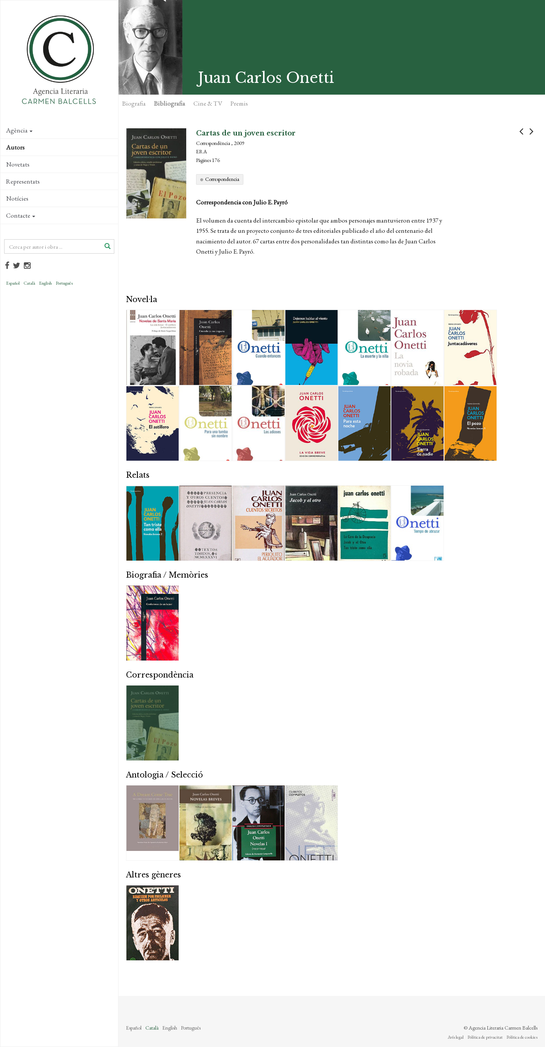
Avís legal (456, 1037)
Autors (15, 147)
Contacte (20, 215)
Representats (23, 181)
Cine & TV (207, 103)
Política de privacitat (485, 1037)
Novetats (18, 164)
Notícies (17, 198)
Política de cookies (521, 1037)
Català (29, 283)
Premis (239, 103)
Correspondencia (222, 179)
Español (13, 283)
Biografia (134, 103)
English (45, 283)
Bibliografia (169, 103)
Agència (19, 130)
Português (64, 283)
